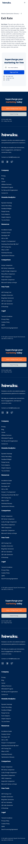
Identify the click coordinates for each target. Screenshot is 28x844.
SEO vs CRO (4, 238)
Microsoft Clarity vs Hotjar (9, 282)
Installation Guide (6, 230)
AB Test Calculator (6, 301)
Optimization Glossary (7, 255)
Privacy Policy (5, 319)
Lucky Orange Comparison (9, 271)
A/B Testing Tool (6, 292)
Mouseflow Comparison (8, 274)
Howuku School (5, 232)
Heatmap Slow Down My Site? (10, 244)
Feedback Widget (6, 208)
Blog (2, 179)
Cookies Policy (5, 322)
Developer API (5, 235)
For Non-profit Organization (9, 190)
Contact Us (4, 193)
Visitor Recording (6, 205)
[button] (25, 3)
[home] (6, 3)
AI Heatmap (4, 306)
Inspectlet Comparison (8, 279)
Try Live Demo (5, 220)
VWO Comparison (6, 277)
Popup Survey (5, 211)
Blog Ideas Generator (7, 298)
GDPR (3, 325)
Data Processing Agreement (9, 328)
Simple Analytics (6, 217)
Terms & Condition (6, 316)
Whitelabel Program (7, 187)
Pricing (3, 176)
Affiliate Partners (6, 184)
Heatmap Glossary (6, 253)
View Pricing (14, 114)
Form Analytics (5, 214)
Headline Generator (7, 295)
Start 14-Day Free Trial (14, 108)
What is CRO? (5, 250)
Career (3, 181)
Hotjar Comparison (6, 265)
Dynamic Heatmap (6, 203)
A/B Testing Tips (6, 247)
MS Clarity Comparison (7, 268)
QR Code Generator (7, 304)
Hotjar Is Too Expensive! (8, 241)
